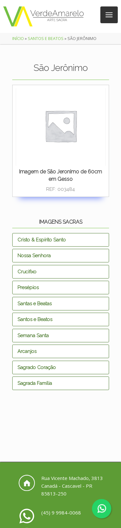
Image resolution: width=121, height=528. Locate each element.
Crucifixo (26, 272)
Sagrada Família (34, 383)
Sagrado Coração (36, 367)
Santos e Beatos (46, 38)
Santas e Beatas (34, 304)
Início (18, 38)
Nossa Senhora (34, 256)
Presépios (28, 287)
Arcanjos (26, 351)
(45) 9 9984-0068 (61, 512)
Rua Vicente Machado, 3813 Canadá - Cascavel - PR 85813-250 (72, 486)
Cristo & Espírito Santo (41, 240)
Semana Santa (33, 335)
